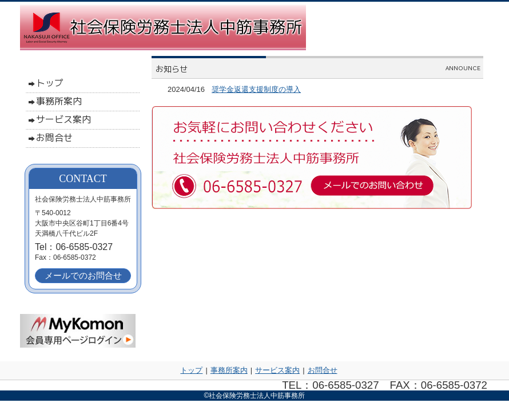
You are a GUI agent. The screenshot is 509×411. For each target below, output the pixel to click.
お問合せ (322, 370)
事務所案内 (229, 370)
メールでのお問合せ (83, 275)
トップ (191, 370)
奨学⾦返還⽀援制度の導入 (256, 89)
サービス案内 (277, 370)
